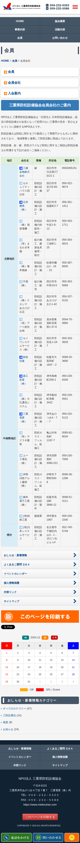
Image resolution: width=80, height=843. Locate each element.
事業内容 (20, 29)
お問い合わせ (60, 37)
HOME (20, 21)
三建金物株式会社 (24, 172)
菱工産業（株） (23, 379)
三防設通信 (9, 715)
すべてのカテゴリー (14, 708)
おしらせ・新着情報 (19, 748)
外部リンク (19, 765)
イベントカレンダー (19, 756)
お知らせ (8, 729)
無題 (5, 722)
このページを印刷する (40, 817)
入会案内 (14, 93)
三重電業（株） (23, 417)
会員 (19, 37)
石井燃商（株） (23, 206)
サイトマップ (60, 765)
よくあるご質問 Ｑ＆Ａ (60, 748)
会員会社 (14, 82)
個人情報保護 (60, 756)
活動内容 (60, 29)
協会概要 (60, 21)
